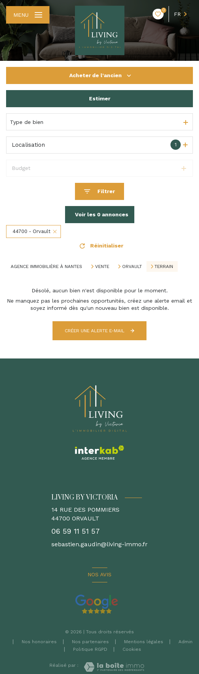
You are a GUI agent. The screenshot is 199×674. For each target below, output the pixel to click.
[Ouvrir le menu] (27, 15)
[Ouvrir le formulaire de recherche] (99, 191)
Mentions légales (143, 641)
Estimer (99, 98)
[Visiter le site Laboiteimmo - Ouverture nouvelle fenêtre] (114, 667)
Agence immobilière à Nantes (46, 266)
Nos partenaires (90, 641)
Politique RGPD (90, 649)
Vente (102, 266)
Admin (185, 641)
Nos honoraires (39, 641)
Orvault (132, 266)
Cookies (132, 649)
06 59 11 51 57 (75, 531)
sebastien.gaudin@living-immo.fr (99, 544)
